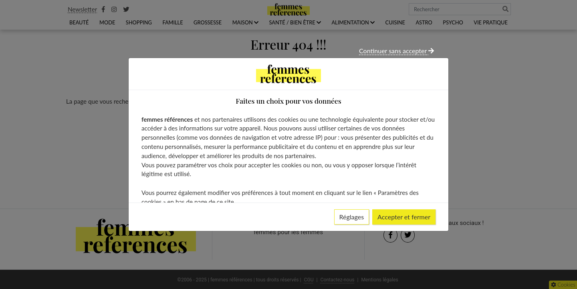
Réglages (351, 217)
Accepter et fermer (403, 217)
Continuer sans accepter (396, 50)
